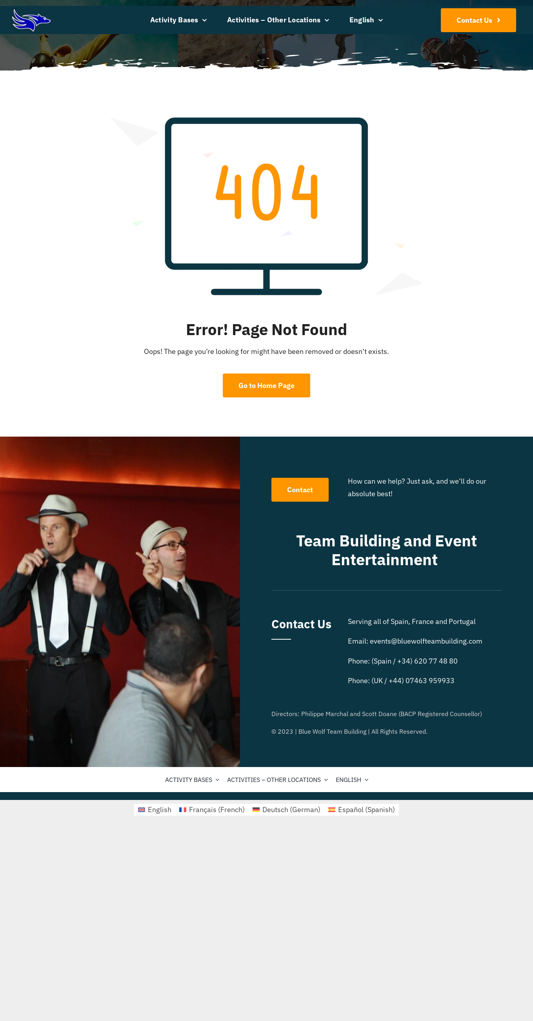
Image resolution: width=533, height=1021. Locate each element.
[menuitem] (366, 20)
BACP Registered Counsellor (440, 714)
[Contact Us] (479, 20)
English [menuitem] (159, 809)
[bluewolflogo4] (31, 11)
